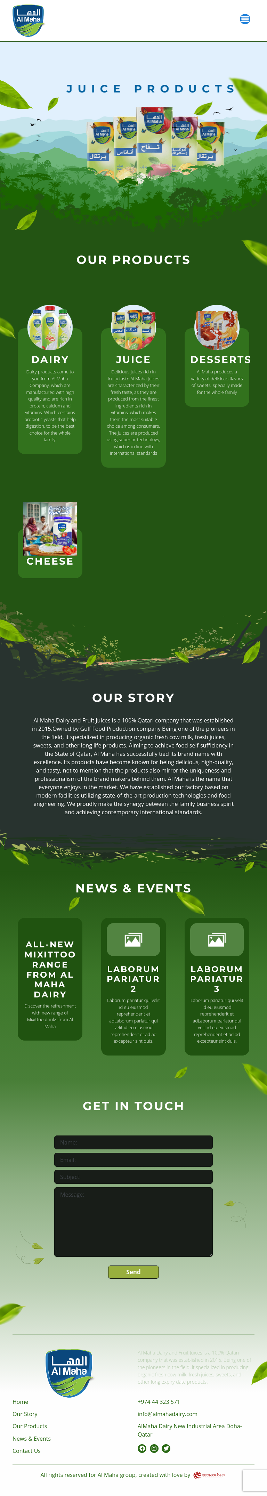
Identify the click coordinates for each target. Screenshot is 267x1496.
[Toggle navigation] (245, 18)
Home (20, 1402)
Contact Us (27, 1451)
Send (133, 1272)
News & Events (32, 1438)
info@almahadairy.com (167, 1414)
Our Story (25, 1414)
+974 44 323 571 (159, 1402)
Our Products (30, 1426)
